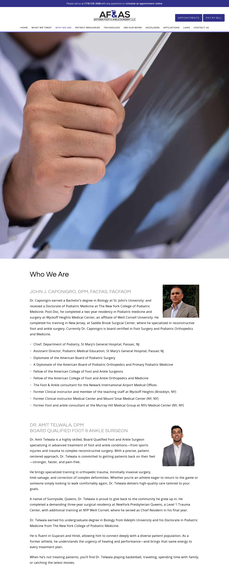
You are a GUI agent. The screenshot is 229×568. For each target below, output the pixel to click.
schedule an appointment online (143, 3)
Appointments (188, 18)
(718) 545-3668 (92, 3)
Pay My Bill (214, 18)
